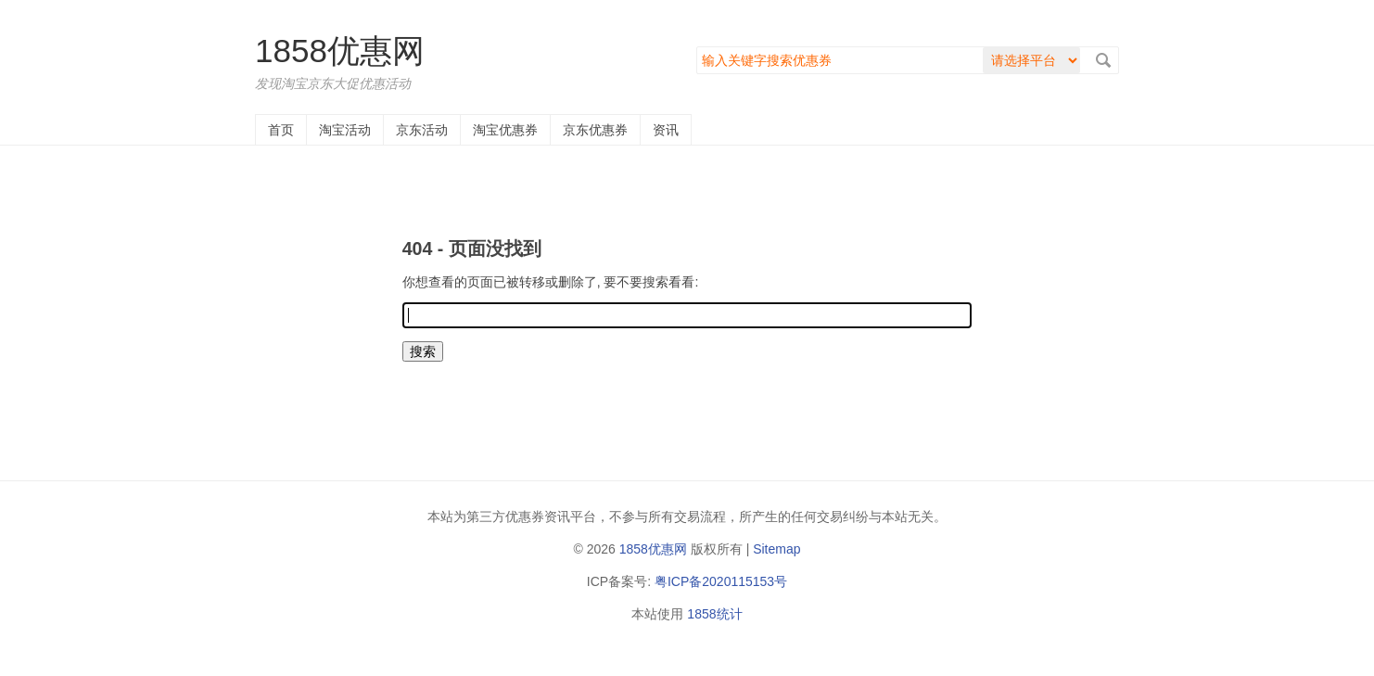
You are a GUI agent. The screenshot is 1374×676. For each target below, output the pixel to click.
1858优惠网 (340, 50)
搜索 (1103, 60)
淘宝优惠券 (505, 129)
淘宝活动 (345, 129)
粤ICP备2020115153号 (721, 581)
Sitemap (776, 549)
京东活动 (422, 129)
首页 (281, 129)
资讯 (666, 129)
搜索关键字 (696, 46)
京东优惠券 (595, 129)
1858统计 (714, 613)
